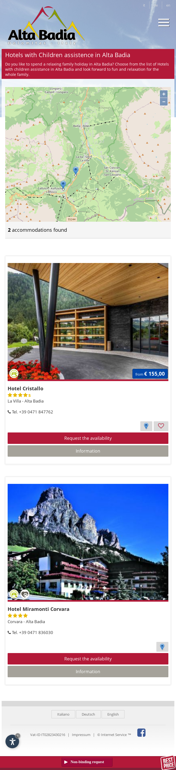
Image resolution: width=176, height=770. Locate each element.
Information (88, 451)
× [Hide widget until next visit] (18, 736)
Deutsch (88, 714)
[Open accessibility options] (12, 741)
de (156, 5)
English (113, 714)
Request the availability (88, 438)
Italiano (63, 714)
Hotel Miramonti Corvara (38, 609)
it (144, 5)
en (168, 5)
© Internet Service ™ (114, 734)
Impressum (81, 734)
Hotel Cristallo (25, 388)
